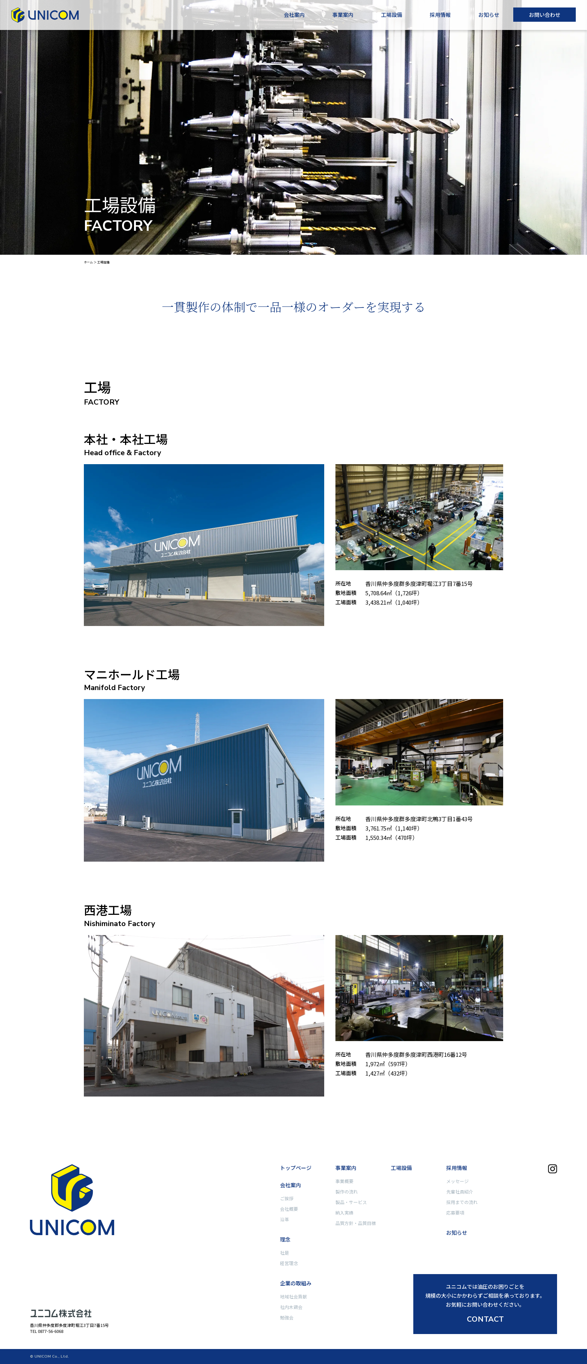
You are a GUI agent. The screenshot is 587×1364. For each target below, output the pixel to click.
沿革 (284, 1219)
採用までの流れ (462, 1202)
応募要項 (455, 1212)
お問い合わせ (544, 14)
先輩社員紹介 (459, 1191)
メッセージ (457, 1181)
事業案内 (342, 14)
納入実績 (344, 1212)
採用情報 (440, 14)
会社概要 (289, 1209)
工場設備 (391, 14)
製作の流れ (346, 1191)
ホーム (88, 262)
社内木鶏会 (291, 1307)
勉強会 (287, 1317)
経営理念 (289, 1263)
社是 (284, 1252)
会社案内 (294, 14)
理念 (285, 1239)
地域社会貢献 (293, 1296)
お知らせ (488, 14)
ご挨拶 (287, 1198)
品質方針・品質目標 (355, 1223)
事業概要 (344, 1181)
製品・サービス (351, 1202)
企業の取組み (295, 1283)
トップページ (295, 1167)
